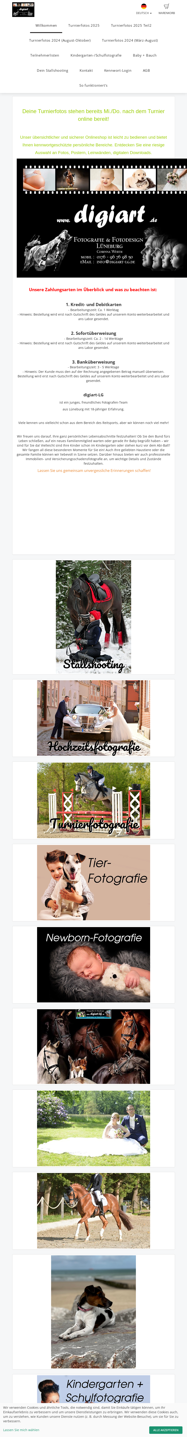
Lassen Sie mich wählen (21, 1430)
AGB (146, 70)
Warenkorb (167, 9)
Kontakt (86, 70)
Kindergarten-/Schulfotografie (96, 55)
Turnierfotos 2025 (83, 25)
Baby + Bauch (144, 55)
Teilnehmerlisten (44, 55)
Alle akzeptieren (165, 1430)
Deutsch (144, 9)
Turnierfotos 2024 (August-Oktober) (60, 40)
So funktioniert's (93, 85)
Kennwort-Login (118, 70)
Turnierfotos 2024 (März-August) (130, 40)
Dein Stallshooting (52, 70)
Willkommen (46, 25)
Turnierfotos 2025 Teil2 (131, 25)
